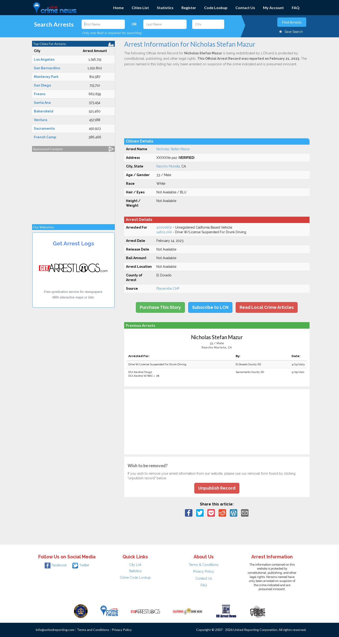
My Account (273, 7)
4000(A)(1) (164, 227)
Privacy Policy (203, 571)
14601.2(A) (164, 232)
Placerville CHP (167, 288)
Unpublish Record (216, 488)
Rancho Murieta (168, 166)
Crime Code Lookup (135, 577)
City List (135, 565)
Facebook (56, 565)
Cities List (140, 7)
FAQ (295, 7)
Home (118, 7)
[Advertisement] (73, 185)
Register (188, 7)
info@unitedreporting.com (55, 630)
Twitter (80, 565)
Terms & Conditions (204, 565)
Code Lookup (215, 7)
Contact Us (245, 7)
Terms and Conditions (93, 630)
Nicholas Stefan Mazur (173, 149)
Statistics (165, 7)
